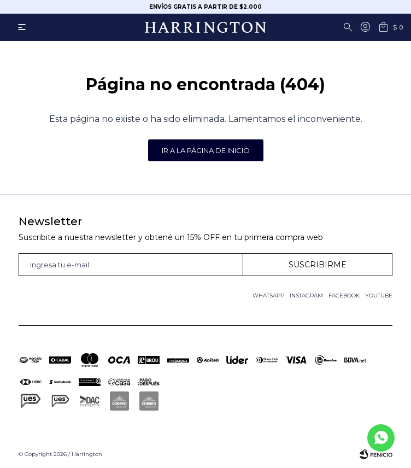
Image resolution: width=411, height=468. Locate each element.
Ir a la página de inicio (206, 150)
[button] (350, 27)
